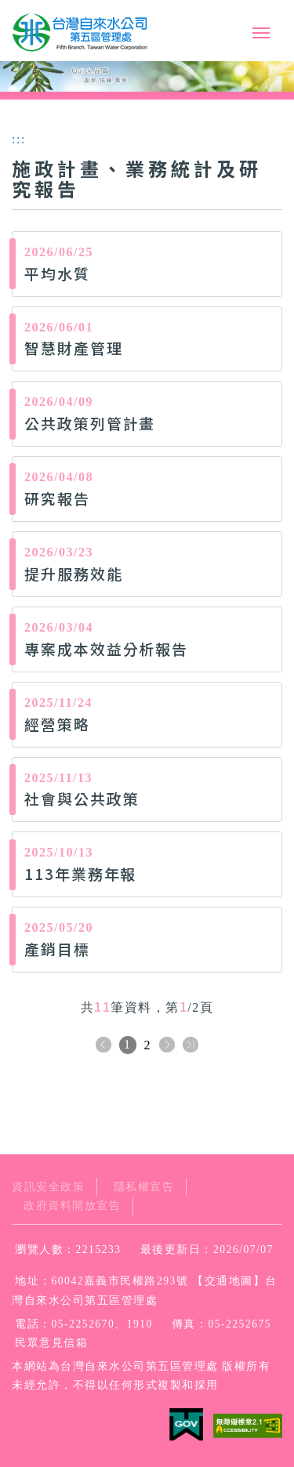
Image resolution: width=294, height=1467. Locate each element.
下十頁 (190, 1046)
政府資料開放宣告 (72, 1206)
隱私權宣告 (144, 1187)
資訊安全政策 (48, 1187)
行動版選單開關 (261, 33)
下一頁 (167, 1046)
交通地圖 (229, 1281)
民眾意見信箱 (51, 1343)
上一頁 (103, 1046)
